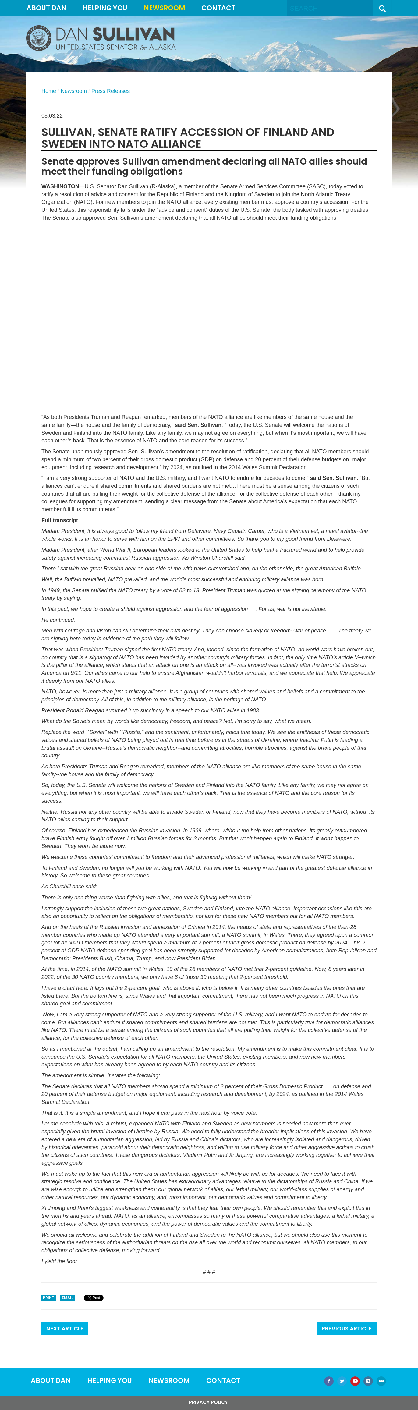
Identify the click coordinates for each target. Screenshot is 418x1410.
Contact (218, 8)
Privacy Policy (208, 1402)
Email (67, 1297)
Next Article (64, 1328)
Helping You (105, 8)
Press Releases (110, 91)
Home (48, 91)
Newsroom (164, 8)
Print (48, 1297)
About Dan (46, 8)
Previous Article (347, 1328)
